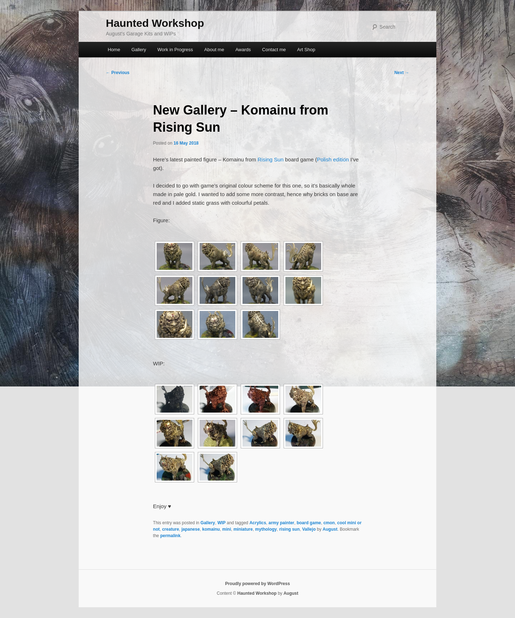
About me (214, 49)
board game (308, 522)
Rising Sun (271, 159)
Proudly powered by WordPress (257, 583)
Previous (117, 72)
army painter (281, 522)
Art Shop (306, 49)
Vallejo (309, 529)
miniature (243, 529)
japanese (190, 529)
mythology (266, 529)
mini (226, 529)
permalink (170, 535)
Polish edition (333, 159)
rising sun (289, 529)
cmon (329, 522)
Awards (243, 49)
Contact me (274, 49)
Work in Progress (175, 49)
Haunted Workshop (155, 23)
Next (401, 72)
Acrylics (257, 522)
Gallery (138, 49)
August (330, 529)
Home (114, 49)
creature (170, 529)
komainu (211, 529)
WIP (221, 522)
